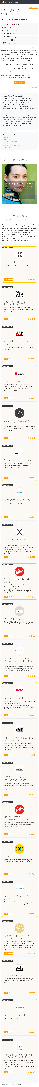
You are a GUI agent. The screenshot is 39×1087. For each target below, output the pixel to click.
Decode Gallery (13, 43)
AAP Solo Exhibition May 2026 (17, 343)
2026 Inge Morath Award (18, 381)
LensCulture (6, 143)
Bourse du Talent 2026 (16, 698)
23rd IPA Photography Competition (16, 422)
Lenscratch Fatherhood (17, 1015)
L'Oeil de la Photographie (10, 141)
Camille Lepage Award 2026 (16, 580)
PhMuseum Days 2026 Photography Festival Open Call (19, 661)
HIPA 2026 (10, 856)
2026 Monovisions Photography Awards (15, 778)
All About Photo (7, 139)
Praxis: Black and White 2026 (17, 541)
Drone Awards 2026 (15, 975)
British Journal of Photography (11, 145)
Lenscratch (6, 137)
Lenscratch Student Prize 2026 (18, 897)
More (6, 279)
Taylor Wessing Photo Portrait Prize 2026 (16, 303)
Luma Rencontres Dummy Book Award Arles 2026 (18, 739)
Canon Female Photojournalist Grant (16, 818)
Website (10, 279)
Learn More (9, 195)
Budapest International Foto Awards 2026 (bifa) (17, 937)
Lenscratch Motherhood (17, 499)
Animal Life (10, 262)
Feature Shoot (7, 147)
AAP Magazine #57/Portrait (19, 183)
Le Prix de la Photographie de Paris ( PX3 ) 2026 (18, 1056)
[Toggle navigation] (35, 2)
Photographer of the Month (19, 460)
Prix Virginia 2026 (14, 618)
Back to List (33, 7)
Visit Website (19, 82)
